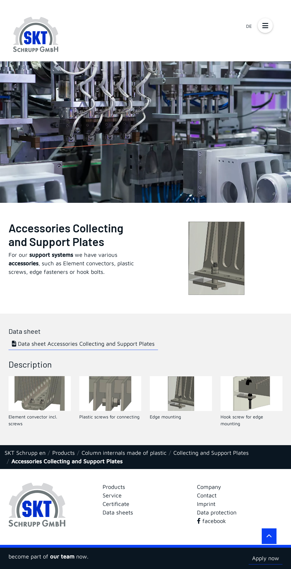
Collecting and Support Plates (211, 452)
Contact (207, 495)
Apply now (265, 558)
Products (63, 452)
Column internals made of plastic (124, 452)
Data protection (216, 512)
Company (209, 486)
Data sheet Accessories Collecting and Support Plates (83, 343)
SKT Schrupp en (25, 452)
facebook (211, 521)
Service (112, 495)
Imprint (206, 504)
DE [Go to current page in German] (249, 26)
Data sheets (118, 512)
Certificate (116, 504)
